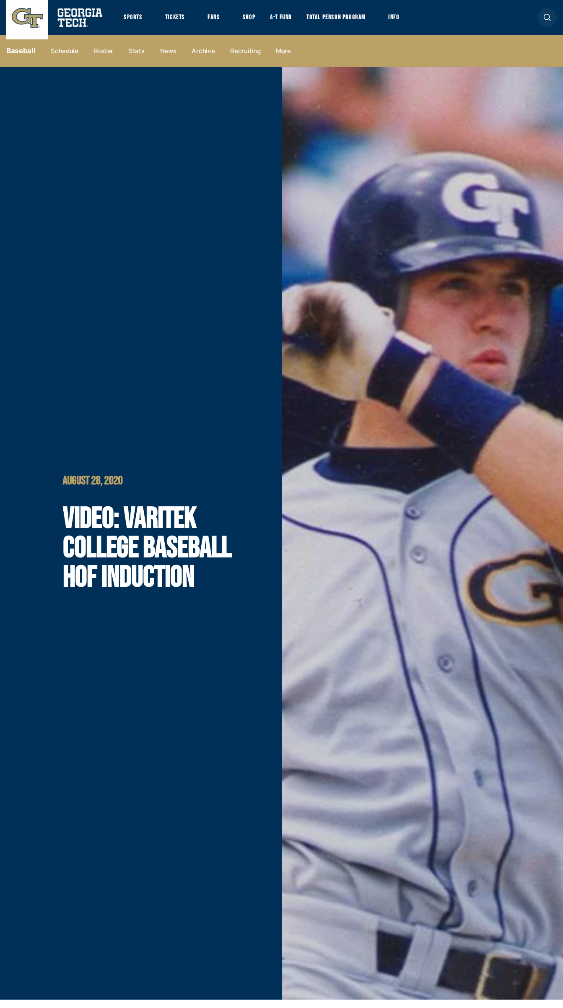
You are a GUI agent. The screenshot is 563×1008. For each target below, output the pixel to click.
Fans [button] (221, 21)
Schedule (64, 59)
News (168, 59)
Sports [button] (134, 21)
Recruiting (245, 59)
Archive (203, 59)
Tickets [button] (180, 21)
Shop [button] (260, 21)
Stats (137, 59)
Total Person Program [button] (355, 21)
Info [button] (419, 21)
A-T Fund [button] (294, 21)
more (283, 59)
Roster (103, 59)
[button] (547, 21)
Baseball (20, 59)
